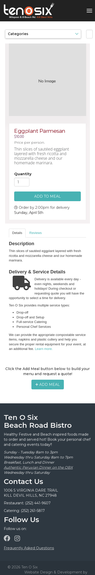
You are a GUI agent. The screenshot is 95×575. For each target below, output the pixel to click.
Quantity (22, 174)
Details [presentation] (17, 233)
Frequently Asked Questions (29, 548)
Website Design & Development (53, 572)
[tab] (17, 233)
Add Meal (47, 384)
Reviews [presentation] (35, 233)
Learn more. (44, 349)
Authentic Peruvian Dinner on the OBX (38, 467)
